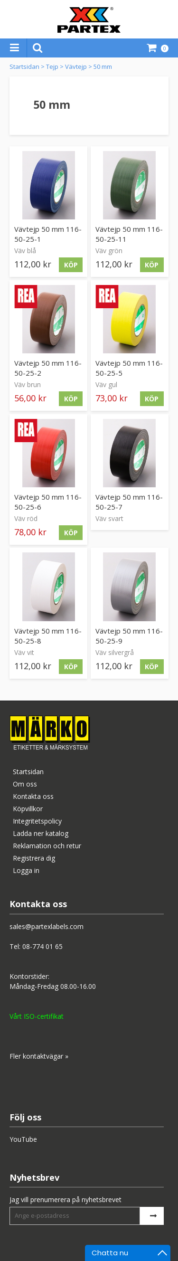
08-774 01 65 (42, 946)
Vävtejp (76, 66)
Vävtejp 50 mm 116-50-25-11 (129, 234)
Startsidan (24, 66)
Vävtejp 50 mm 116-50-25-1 (48, 234)
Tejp (52, 66)
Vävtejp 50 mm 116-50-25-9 (129, 635)
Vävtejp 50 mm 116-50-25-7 (129, 502)
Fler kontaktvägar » (38, 1056)
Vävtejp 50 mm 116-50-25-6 (48, 502)
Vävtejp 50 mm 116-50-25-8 (48, 635)
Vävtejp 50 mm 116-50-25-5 (129, 368)
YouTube (23, 1139)
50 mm (103, 66)
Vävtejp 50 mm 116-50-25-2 (48, 368)
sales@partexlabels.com (46, 926)
